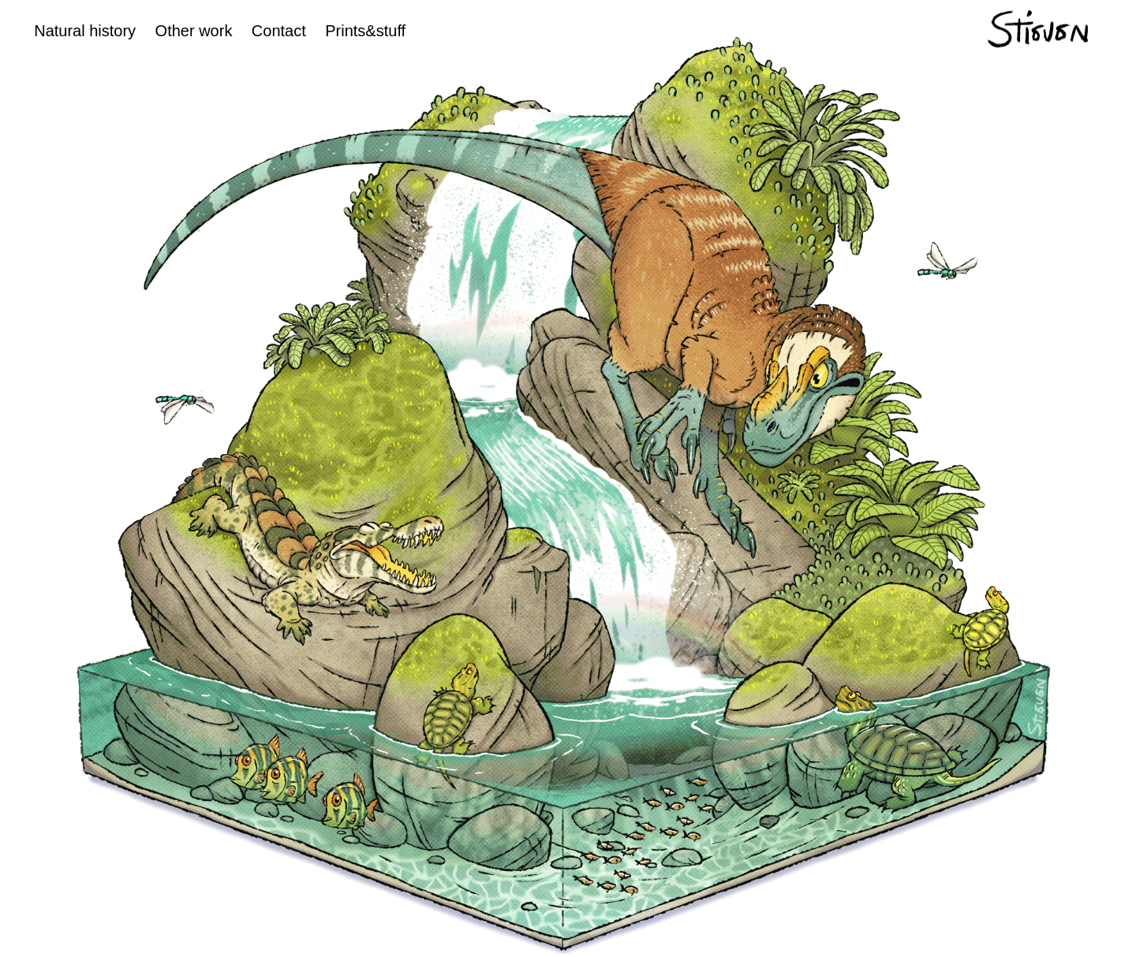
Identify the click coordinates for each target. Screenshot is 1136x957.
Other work (194, 30)
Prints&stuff (365, 30)
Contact (279, 30)
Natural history (85, 30)
